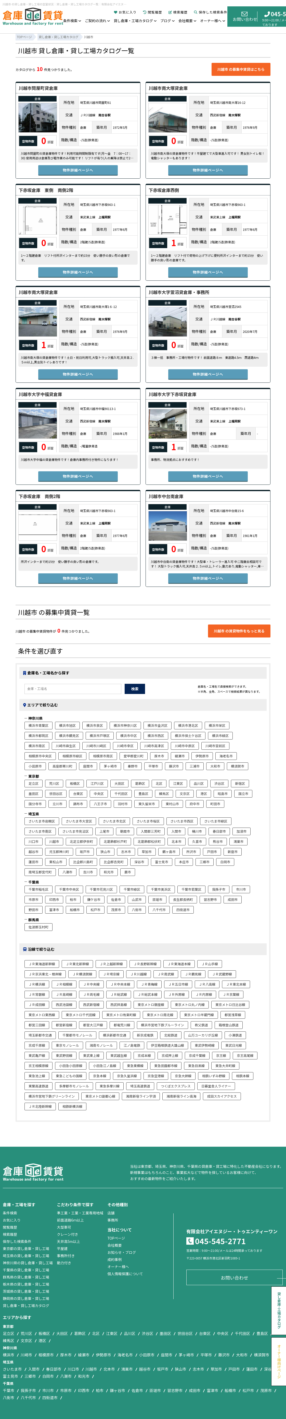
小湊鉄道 (235, 1035)
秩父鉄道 (201, 1025)
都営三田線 (37, 1025)
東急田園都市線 (165, 1065)
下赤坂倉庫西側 (164, 190)
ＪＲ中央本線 (120, 984)
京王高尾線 (245, 1055)
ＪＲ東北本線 (236, 984)
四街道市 (183, 909)
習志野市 (210, 899)
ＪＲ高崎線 (64, 994)
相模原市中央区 (40, 756)
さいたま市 (12, 1369)
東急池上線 (37, 1075)
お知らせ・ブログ (121, 1252)
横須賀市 (237, 766)
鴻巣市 (238, 841)
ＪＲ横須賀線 (82, 974)
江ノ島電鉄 (132, 1045)
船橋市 (75, 909)
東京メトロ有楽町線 (121, 1014)
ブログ (165, 20)
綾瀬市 (180, 756)
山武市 (137, 899)
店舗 (110, 1212)
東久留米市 (146, 803)
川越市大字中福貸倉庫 (40, 394)
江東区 (178, 783)
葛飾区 (140, 783)
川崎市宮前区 (215, 745)
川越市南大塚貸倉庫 (168, 88)
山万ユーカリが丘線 (203, 1035)
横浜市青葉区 (38, 725)
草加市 (147, 851)
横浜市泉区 (94, 725)
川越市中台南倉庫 (166, 496)
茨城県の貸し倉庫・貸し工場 (26, 1291)
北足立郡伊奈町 (81, 841)
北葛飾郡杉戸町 (115, 841)
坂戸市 (85, 851)
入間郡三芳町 (151, 831)
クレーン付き (67, 1234)
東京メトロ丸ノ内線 (190, 1004)
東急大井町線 (225, 1065)
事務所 (112, 1220)
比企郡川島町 (83, 861)
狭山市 (105, 851)
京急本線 (99, 1075)
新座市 (233, 851)
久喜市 (197, 841)
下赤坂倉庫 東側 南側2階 (46, 190)
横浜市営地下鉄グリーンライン (52, 1096)
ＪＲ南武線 (166, 974)
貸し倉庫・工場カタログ (133, 20)
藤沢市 (174, 766)
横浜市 (8, 1354)
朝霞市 (125, 831)
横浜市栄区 (217, 725)
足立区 (33, 783)
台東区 (78, 793)
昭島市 (223, 793)
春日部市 (219, 831)
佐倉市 (116, 899)
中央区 (99, 793)
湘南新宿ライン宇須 (141, 1096)
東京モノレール (67, 1045)
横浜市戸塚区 (100, 735)
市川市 (241, 889)
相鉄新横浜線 (72, 1106)
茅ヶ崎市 (110, 766)
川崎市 (26, 1354)
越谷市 (33, 851)
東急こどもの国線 (69, 1075)
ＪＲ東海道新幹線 (42, 963)
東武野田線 (64, 1055)
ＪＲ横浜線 (37, 984)
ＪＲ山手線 (209, 963)
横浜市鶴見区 (69, 735)
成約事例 (114, 1259)
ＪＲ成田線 (37, 1004)
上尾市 (104, 831)
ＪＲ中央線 (91, 984)
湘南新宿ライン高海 (181, 1096)
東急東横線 (135, 1065)
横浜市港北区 (188, 725)
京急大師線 (183, 1075)
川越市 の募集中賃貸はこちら (241, 69)
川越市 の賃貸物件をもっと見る (239, 630)
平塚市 (153, 766)
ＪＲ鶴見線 (193, 974)
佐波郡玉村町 (38, 927)
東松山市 (55, 861)
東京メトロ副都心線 (100, 1096)
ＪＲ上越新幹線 (111, 963)
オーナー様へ (211, 20)
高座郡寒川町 (62, 766)
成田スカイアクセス (222, 1096)
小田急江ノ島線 (104, 1065)
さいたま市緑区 (215, 821)
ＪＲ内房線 (204, 994)
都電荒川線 (122, 1025)
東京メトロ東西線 (42, 1014)
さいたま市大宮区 (79, 821)
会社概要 (185, 20)
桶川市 (197, 831)
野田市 (33, 909)
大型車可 (64, 1227)
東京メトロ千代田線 (81, 1014)
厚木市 (159, 756)
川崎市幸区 (125, 745)
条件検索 (70, 20)
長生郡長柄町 (183, 899)
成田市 (233, 899)
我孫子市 (218, 889)
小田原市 (35, 766)
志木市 (126, 851)
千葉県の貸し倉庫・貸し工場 (26, 1269)
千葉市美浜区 (161, 889)
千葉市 (8, 1390)
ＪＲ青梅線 (149, 984)
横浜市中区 (128, 735)
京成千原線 (37, 1045)
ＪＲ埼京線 (111, 974)
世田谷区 (55, 793)
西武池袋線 (64, 1004)
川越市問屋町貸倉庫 (38, 88)
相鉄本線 (242, 1075)
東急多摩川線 (110, 1086)
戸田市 (212, 851)
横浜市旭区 (67, 725)
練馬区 (164, 793)
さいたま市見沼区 (75, 831)
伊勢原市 (202, 756)
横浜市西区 (156, 735)
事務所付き (66, 1255)
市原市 (33, 899)
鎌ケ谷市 (93, 899)
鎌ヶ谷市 (117, 1390)
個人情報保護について (125, 1273)
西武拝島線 (118, 1004)
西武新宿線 (91, 1004)
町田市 (215, 803)
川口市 (33, 841)
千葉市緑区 (132, 889)
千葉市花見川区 (101, 889)
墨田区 (33, 793)
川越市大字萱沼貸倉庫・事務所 (179, 292)
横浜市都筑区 (38, 735)
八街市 (137, 909)
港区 (203, 793)
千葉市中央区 (69, 889)
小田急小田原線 (70, 1065)
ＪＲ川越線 (138, 974)
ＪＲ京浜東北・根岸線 (45, 974)
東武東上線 (91, 1055)
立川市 (57, 803)
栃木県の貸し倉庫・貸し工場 (26, 1284)
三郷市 (205, 861)
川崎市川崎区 (96, 745)
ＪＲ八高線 (207, 984)
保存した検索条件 (210, 12)
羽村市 (123, 803)
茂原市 (116, 909)
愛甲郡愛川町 (134, 756)
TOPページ (116, 1238)
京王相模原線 (38, 1065)
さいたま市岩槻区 (42, 821)
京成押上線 (170, 1055)
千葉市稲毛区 (38, 889)
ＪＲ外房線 (176, 994)
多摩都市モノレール (74, 1086)
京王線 (221, 1055)
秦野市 (133, 766)
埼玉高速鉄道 (140, 1086)
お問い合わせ (245, 17)
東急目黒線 (196, 1065)
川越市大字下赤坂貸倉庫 (172, 394)
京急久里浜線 (127, 1075)
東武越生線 (118, 1055)
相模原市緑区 (72, 756)
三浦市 (195, 766)
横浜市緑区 (220, 735)
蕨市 (127, 872)
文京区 (185, 793)
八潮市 (67, 872)
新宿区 (240, 783)
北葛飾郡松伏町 (149, 841)
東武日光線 (233, 1045)
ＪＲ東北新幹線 (77, 963)
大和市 (215, 766)
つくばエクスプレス (176, 1086)
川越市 (54, 841)
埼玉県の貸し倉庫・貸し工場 (26, 1255)
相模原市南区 (103, 756)
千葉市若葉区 (191, 889)
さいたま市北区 (114, 821)
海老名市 (226, 756)
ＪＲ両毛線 (91, 994)
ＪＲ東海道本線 (179, 963)
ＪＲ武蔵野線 (222, 974)
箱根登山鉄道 (229, 1025)
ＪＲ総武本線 (148, 994)
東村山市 (172, 803)
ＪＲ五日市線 (178, 984)
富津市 (54, 909)
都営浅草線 (233, 1014)
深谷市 (139, 861)
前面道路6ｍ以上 (70, 1220)
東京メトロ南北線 (160, 1014)
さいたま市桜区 (148, 821)
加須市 (241, 831)
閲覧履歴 (152, 12)
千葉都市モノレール (77, 1035)
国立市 (243, 793)
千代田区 (121, 793)
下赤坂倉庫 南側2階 (39, 496)
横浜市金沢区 (157, 725)
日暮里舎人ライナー (216, 1086)
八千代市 (159, 909)
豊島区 (143, 793)
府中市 (195, 803)
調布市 (78, 803)
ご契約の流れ (95, 20)
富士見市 (161, 861)
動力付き (64, 1262)
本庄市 (184, 861)
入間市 (176, 831)
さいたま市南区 (40, 831)
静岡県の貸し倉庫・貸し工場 (26, 1298)
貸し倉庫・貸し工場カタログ (26, 1305)
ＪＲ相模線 (64, 984)
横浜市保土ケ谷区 (188, 735)
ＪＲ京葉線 (231, 994)
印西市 (54, 899)
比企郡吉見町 (114, 861)
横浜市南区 (37, 745)
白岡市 (225, 861)
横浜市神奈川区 (125, 725)
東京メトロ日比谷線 (230, 1004)
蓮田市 (33, 861)
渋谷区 (219, 783)
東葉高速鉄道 (38, 1086)
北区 (159, 783)
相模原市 (46, 1354)
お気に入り (125, 12)
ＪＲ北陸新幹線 (40, 1106)
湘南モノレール (101, 1045)
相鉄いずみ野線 (213, 1075)
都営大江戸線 (93, 1025)
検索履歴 (178, 12)
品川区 (199, 783)
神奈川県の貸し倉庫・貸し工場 (28, 1262)
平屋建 (62, 1248)
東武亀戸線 (37, 1055)
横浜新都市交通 (114, 1035)
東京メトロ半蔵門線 (199, 1014)
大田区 (119, 783)
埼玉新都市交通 (40, 1035)
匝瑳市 (157, 899)
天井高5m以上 (68, 1241)
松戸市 (95, 909)
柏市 (73, 899)
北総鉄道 (170, 1035)
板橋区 (75, 783)
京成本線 (144, 1055)
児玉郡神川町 (59, 851)
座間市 (88, 766)
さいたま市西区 (182, 821)
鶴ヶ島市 (169, 851)
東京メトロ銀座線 (151, 1004)
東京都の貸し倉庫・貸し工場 (26, 1248)
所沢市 (191, 851)
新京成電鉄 (145, 1035)
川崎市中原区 (185, 745)
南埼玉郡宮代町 (40, 872)
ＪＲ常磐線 (37, 994)
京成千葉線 (197, 1055)
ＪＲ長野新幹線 (145, 963)
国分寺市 (35, 803)
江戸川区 (97, 783)
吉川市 (88, 872)
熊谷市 (218, 841)
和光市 (109, 872)
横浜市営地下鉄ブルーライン (162, 1025)
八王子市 (100, 803)
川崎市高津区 (154, 745)
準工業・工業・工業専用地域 (80, 1212)
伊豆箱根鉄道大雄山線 (167, 1045)
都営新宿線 (64, 1025)
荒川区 (54, 783)
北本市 (176, 841)
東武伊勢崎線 (205, 1045)
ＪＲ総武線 (118, 994)
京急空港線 (156, 1075)
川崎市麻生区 (66, 745)
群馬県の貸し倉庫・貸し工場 (26, 1277)
